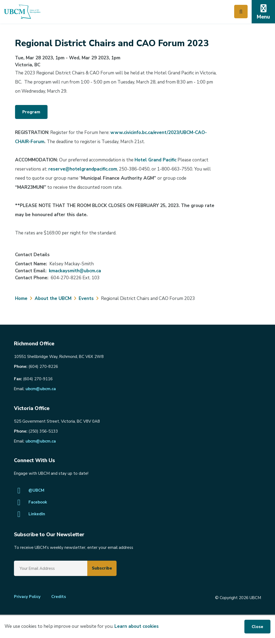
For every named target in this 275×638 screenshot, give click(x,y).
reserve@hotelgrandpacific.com (82, 169)
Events (86, 298)
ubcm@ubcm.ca (41, 389)
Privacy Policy (27, 596)
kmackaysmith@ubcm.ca (75, 271)
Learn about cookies (136, 626)
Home (21, 298)
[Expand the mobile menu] (263, 11)
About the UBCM (53, 298)
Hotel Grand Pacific (155, 160)
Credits (58, 596)
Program (31, 112)
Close (257, 626)
